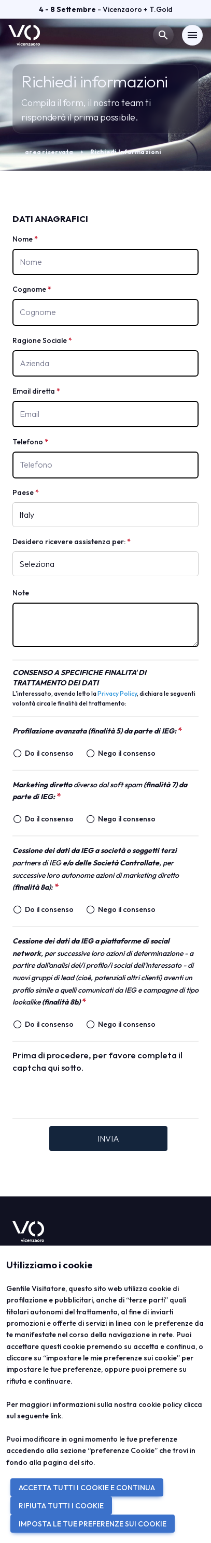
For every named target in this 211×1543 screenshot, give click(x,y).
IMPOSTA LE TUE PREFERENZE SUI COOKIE (92, 1524)
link (55, 1415)
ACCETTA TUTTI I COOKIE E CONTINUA (87, 1487)
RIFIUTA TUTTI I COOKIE (61, 1505)
